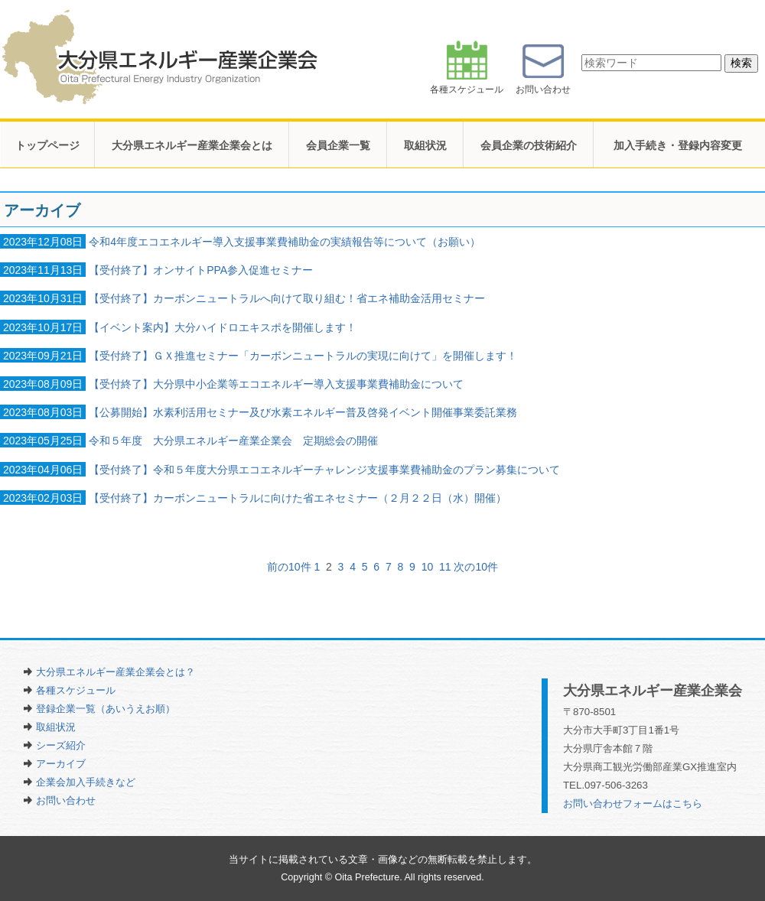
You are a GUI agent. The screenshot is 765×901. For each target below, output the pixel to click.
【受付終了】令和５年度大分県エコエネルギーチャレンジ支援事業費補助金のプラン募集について (324, 470)
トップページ (47, 145)
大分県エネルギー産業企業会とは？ (115, 672)
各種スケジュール (76, 690)
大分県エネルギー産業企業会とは (192, 145)
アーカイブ (61, 763)
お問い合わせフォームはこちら (632, 803)
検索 (741, 63)
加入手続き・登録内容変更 (678, 145)
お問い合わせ (66, 800)
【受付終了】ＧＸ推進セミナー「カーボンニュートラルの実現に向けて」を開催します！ (303, 356)
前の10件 (289, 567)
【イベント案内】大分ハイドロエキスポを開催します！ (222, 327)
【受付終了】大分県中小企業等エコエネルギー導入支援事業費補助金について (276, 384)
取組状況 (425, 145)
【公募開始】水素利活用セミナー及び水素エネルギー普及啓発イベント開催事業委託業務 (303, 412)
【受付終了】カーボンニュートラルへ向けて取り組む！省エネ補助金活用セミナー (287, 298)
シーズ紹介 (61, 745)
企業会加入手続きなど (85, 782)
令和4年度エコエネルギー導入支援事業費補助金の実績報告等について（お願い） (284, 242)
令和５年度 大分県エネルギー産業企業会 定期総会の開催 (233, 440)
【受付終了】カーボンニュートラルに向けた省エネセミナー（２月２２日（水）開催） (297, 498)
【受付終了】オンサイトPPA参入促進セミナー (201, 270)
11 (445, 567)
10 (428, 567)
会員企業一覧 (338, 145)
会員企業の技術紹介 (528, 145)
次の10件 (476, 567)
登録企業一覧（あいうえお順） (105, 708)
